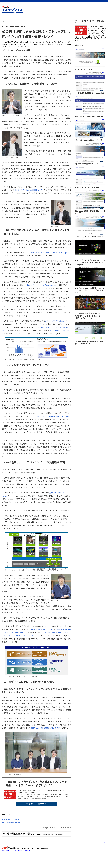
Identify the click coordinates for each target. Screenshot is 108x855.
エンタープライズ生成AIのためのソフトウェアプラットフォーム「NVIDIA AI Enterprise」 (90, 262)
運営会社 (27, 851)
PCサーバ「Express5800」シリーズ (88, 140)
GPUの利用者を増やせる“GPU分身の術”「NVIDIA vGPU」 (89, 343)
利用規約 (104, 842)
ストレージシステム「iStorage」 (87, 187)
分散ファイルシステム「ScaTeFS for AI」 (91, 116)
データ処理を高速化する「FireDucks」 (90, 93)
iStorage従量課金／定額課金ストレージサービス (90, 212)
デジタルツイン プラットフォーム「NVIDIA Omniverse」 (87, 317)
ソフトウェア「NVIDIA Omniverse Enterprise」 (51, 416)
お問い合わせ (5, 851)
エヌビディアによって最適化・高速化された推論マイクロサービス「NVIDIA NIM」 (90, 290)
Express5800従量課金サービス (12, 822)
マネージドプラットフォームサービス (89, 237)
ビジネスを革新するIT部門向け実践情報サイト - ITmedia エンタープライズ (12, 9)
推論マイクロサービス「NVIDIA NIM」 (42, 285)
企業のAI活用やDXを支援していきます (45, 728)
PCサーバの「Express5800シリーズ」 (29, 190)
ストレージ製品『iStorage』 (60, 330)
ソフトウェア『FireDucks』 (55, 321)
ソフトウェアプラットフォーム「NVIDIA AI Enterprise (48, 252)
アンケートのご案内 (95, 26)
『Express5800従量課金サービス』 (41, 629)
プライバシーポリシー (17, 851)
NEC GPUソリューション (10, 819)
